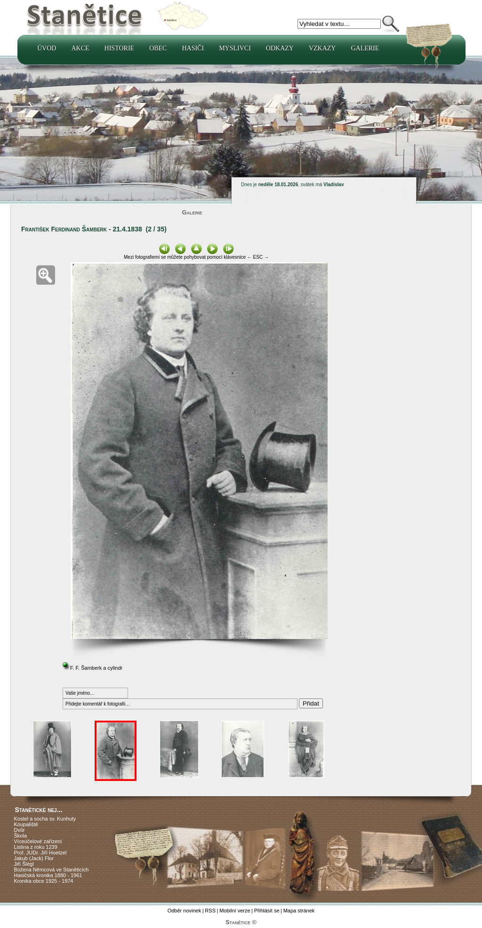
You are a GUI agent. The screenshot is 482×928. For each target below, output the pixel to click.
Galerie (365, 48)
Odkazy (280, 48)
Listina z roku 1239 (35, 847)
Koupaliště (26, 824)
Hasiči (193, 48)
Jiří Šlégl (24, 864)
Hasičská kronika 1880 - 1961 (48, 875)
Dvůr (19, 830)
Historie (119, 48)
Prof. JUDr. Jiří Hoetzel (40, 852)
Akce (80, 48)
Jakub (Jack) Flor (34, 858)
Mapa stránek (299, 910)
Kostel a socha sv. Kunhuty (45, 818)
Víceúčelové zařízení (38, 841)
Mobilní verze (234, 910)
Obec (158, 48)
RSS (210, 910)
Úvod (46, 48)
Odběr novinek (184, 910)
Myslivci (235, 48)
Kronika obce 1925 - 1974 (43, 881)
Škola (20, 835)
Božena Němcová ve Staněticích (51, 869)
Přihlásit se (267, 910)
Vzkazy (322, 48)
